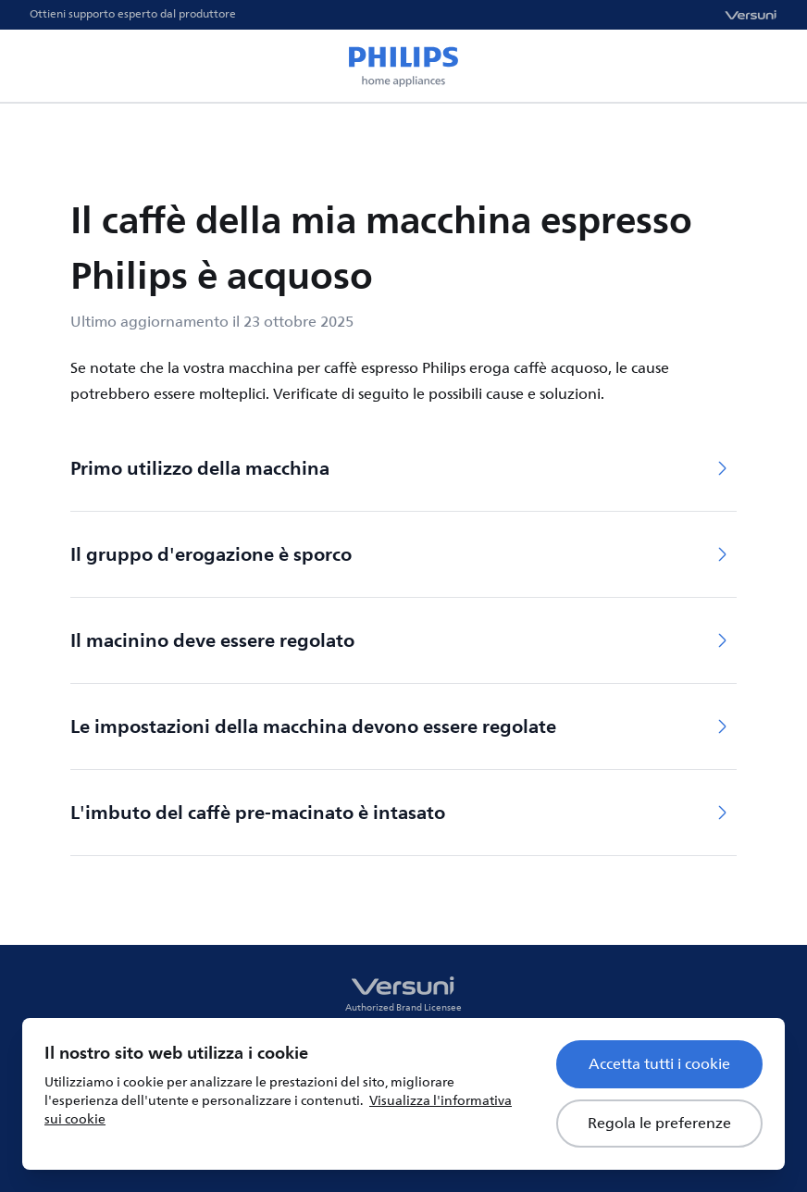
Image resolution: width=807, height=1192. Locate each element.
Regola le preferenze (659, 1123)
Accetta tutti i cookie (659, 1064)
